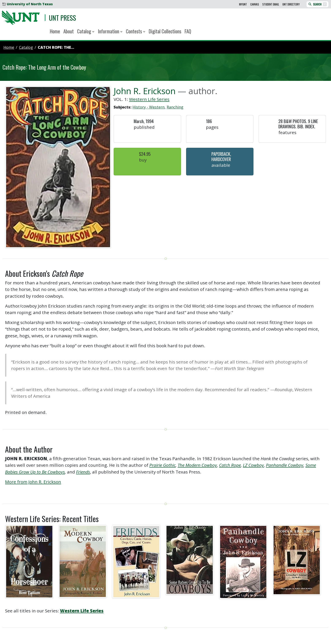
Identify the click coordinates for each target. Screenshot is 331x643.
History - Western (148, 107)
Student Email (270, 4)
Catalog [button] (85, 31)
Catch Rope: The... (56, 47)
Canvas (254, 4)
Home (55, 31)
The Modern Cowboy (197, 465)
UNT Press (62, 18)
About (68, 31)
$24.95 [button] (145, 154)
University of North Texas (28, 4)
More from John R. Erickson (33, 482)
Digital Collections (165, 31)
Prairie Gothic (162, 465)
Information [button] (110, 31)
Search (317, 4)
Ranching (175, 107)
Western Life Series (149, 99)
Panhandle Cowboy (284, 465)
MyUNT (243, 4)
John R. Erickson (145, 91)
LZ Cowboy (253, 465)
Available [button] (220, 165)
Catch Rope (230, 465)
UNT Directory (291, 4)
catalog (26, 47)
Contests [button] (135, 31)
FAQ (188, 31)
